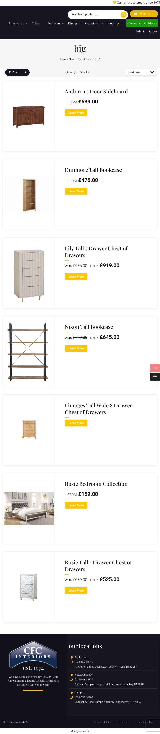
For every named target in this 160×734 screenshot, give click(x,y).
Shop (71, 59)
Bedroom (55, 23)
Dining (74, 23)
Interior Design (146, 31)
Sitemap (124, 722)
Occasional (94, 23)
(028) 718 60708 (84, 697)
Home (63, 59)
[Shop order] (140, 72)
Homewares (18, 23)
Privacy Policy (145, 722)
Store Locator (68, 3)
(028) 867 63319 (84, 661)
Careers (51, 3)
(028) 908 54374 (84, 679)
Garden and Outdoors (142, 23)
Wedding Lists (90, 3)
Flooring (115, 23)
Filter (13, 72)
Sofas (37, 23)
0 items (142, 13)
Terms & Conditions (100, 722)
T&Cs (106, 3)
